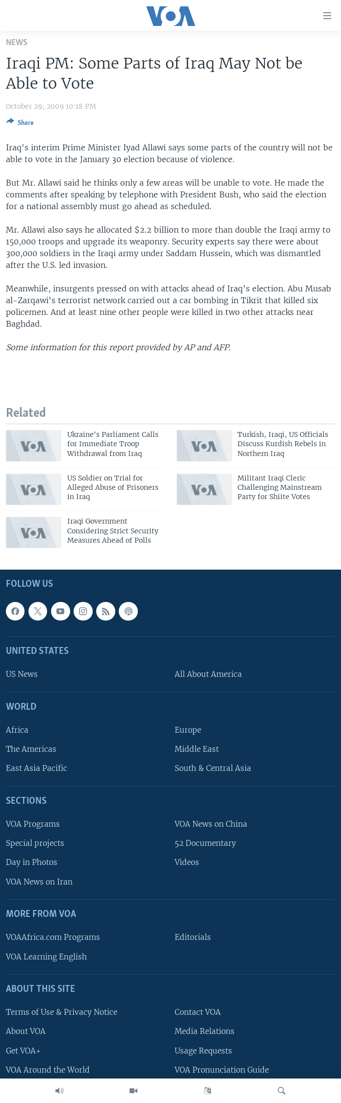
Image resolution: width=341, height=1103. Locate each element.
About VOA (26, 1031)
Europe (188, 730)
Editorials (193, 937)
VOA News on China (211, 824)
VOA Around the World (48, 1069)
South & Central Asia (213, 768)
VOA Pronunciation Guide (222, 1069)
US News (22, 674)
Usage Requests (203, 1050)
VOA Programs (33, 824)
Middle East (197, 749)
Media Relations (205, 1031)
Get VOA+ (23, 1050)
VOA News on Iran (39, 881)
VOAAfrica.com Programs (53, 937)
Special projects (35, 843)
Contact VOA (198, 1012)
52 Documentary (205, 843)
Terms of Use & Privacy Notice (61, 1012)
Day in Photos (31, 862)
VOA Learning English (46, 956)
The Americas (31, 749)
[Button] (20, 124)
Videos (187, 862)
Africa (17, 730)
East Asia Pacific (36, 768)
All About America (208, 674)
